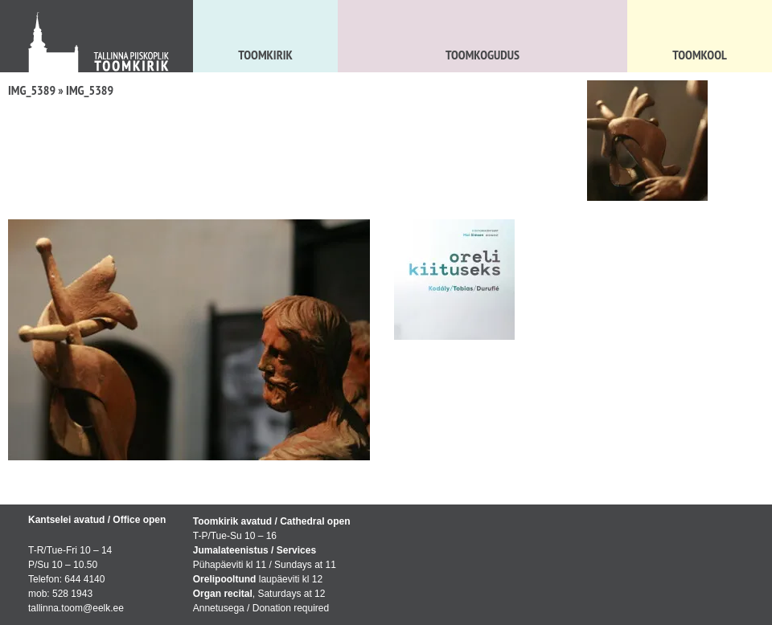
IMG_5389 (31, 90)
